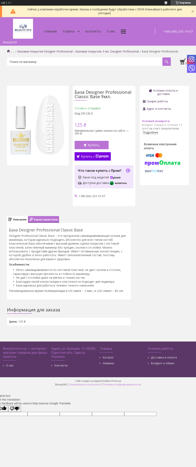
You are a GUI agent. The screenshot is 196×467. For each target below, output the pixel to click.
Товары (69, 31)
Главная (50, 31)
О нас (111, 31)
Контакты (93, 31)
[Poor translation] (14, 408)
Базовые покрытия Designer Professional (45, 51)
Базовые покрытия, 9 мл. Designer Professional (107, 51)
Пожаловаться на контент (84, 384)
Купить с (95, 156)
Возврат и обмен (162, 363)
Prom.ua (116, 381)
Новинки (108, 363)
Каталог (108, 357)
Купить (93, 145)
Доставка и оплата (164, 357)
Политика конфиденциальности (122, 384)
